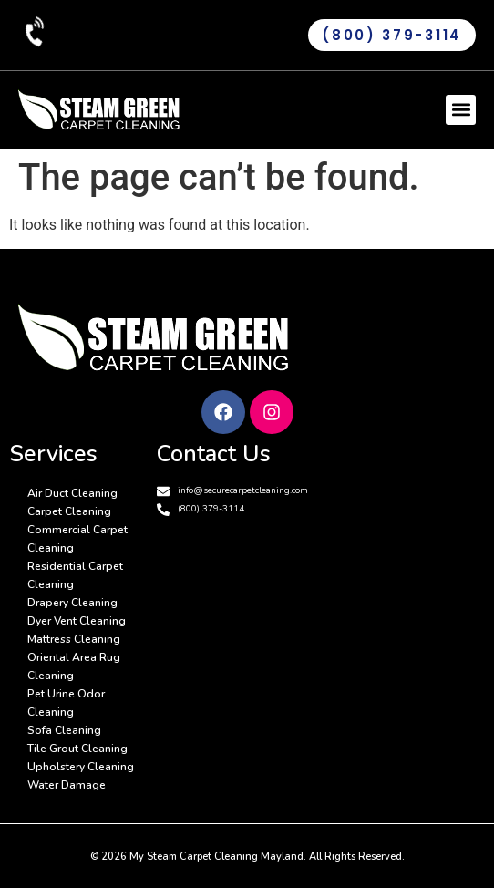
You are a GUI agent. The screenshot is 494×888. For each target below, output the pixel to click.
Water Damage (66, 785)
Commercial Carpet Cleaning (77, 538)
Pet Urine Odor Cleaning (66, 703)
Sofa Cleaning (64, 730)
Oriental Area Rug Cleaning (73, 666)
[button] (461, 110)
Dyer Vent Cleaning (76, 621)
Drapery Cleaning (72, 602)
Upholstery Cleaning (80, 766)
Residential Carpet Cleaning (75, 575)
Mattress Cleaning (73, 639)
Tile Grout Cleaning (77, 748)
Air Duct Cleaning (72, 493)
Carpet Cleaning (69, 511)
